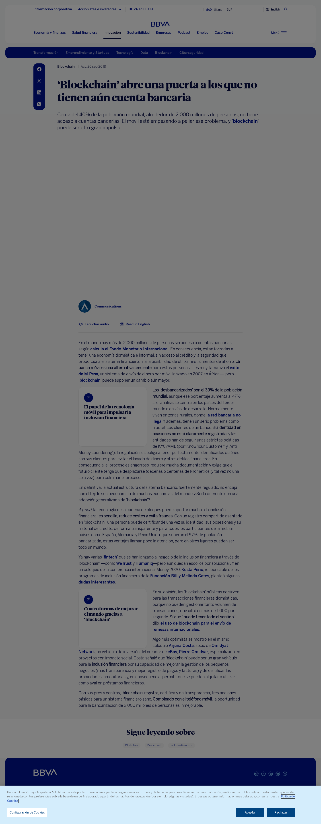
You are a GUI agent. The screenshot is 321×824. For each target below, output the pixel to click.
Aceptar (250, 812)
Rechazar (280, 812)
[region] (160, 805)
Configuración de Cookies (27, 812)
